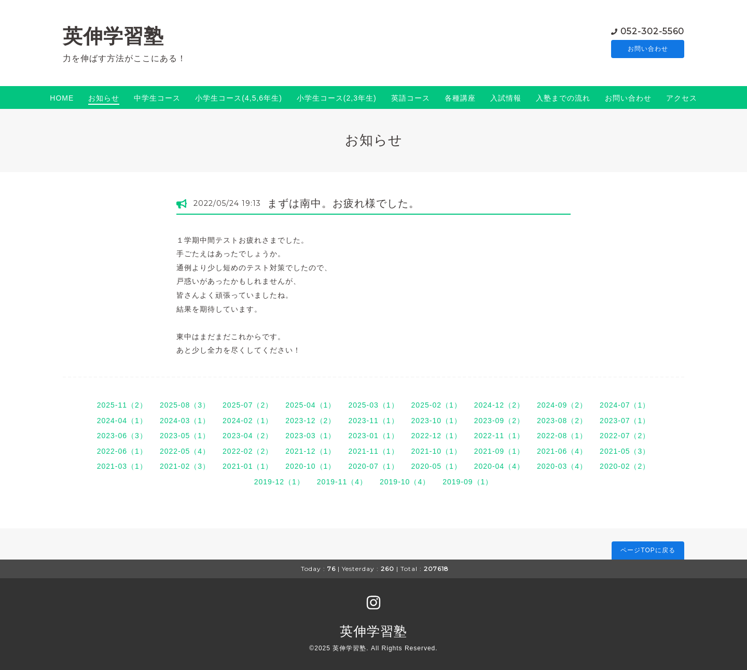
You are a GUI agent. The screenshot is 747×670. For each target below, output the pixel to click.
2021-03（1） (122, 466)
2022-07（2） (625, 435)
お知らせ (103, 98)
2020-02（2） (625, 466)
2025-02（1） (436, 405)
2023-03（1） (310, 435)
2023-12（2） (310, 420)
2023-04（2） (248, 435)
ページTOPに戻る (647, 550)
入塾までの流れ (563, 98)
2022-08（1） (562, 435)
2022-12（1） (436, 435)
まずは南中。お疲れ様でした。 (343, 203)
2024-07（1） (625, 405)
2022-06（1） (122, 451)
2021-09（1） (499, 451)
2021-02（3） (185, 466)
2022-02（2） (248, 451)
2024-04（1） (122, 420)
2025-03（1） (373, 405)
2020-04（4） (499, 466)
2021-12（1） (310, 451)
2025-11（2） (122, 405)
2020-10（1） (310, 466)
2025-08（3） (185, 405)
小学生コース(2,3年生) (337, 98)
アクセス (681, 98)
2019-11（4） (342, 482)
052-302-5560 (652, 31)
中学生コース (157, 98)
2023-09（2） (499, 420)
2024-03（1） (185, 420)
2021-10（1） (436, 451)
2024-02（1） (248, 420)
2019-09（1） (467, 482)
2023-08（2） (562, 420)
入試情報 (505, 98)
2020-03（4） (562, 466)
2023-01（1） (373, 435)
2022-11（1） (499, 435)
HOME (62, 98)
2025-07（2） (248, 405)
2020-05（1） (436, 466)
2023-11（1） (373, 420)
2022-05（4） (185, 451)
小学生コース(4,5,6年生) (238, 98)
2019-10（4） (405, 482)
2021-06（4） (562, 451)
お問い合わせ (648, 49)
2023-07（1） (625, 420)
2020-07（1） (373, 466)
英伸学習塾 (113, 36)
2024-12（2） (499, 405)
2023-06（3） (122, 435)
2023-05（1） (185, 435)
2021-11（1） (373, 451)
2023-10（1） (436, 420)
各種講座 (460, 98)
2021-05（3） (625, 451)
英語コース (410, 98)
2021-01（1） (248, 466)
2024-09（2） (562, 405)
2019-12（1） (279, 482)
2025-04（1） (310, 405)
